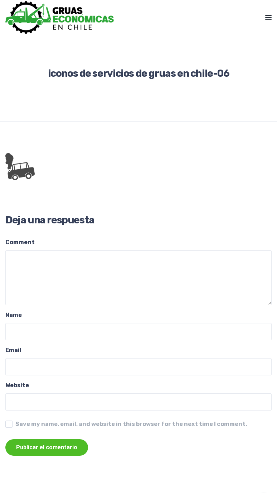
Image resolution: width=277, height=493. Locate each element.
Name (13, 315)
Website (17, 385)
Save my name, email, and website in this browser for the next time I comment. (131, 424)
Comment (20, 242)
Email (13, 350)
